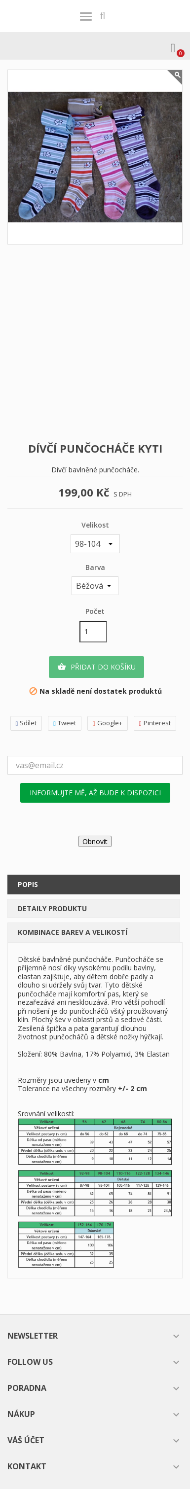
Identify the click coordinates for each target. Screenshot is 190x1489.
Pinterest (155, 723)
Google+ (107, 723)
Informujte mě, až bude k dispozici (95, 792)
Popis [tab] (28, 884)
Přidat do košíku (96, 667)
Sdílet (26, 723)
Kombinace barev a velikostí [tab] (72, 932)
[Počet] (93, 631)
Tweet (64, 723)
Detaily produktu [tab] (52, 908)
